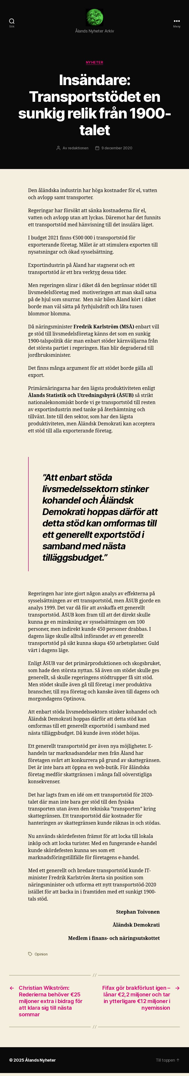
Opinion (41, 957)
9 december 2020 (116, 151)
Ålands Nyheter (40, 1063)
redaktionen (78, 151)
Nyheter (94, 65)
